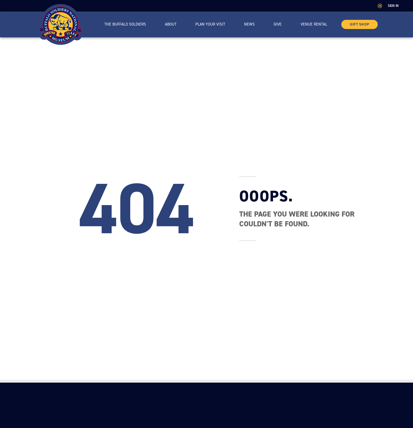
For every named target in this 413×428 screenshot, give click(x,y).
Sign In (393, 5)
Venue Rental (314, 24)
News (249, 24)
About (170, 24)
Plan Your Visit (210, 24)
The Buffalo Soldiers (125, 24)
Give (278, 24)
